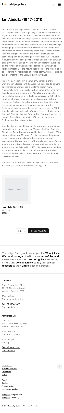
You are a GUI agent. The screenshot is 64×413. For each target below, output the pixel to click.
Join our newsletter (10, 389)
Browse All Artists (38, 231)
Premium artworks (9, 368)
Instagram (12, 395)
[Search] (48, 4)
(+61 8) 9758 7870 (11, 347)
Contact (5, 383)
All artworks (7, 365)
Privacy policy (8, 386)
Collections (6, 371)
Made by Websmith (30, 406)
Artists (4, 374)
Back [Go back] (20, 231)
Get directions (8, 307)
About (4, 380)
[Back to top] (59, 366)
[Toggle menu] (59, 4)
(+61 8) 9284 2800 (11, 304)
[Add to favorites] (30, 207)
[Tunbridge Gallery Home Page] (14, 4)
